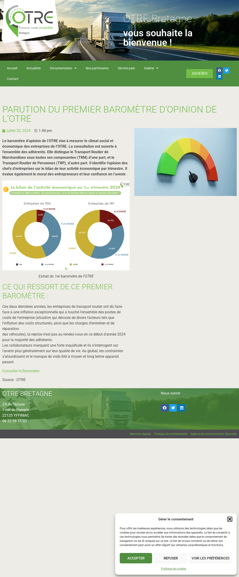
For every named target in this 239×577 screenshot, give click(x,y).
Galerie (151, 68)
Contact (12, 79)
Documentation (63, 68)
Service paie (126, 68)
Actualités (33, 68)
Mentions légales (140, 434)
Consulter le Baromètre (20, 371)
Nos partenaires (97, 68)
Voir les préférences (211, 558)
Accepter (135, 558)
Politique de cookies (173, 568)
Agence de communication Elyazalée (214, 434)
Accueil (12, 68)
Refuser (171, 558)
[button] (229, 519)
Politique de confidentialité (170, 434)
